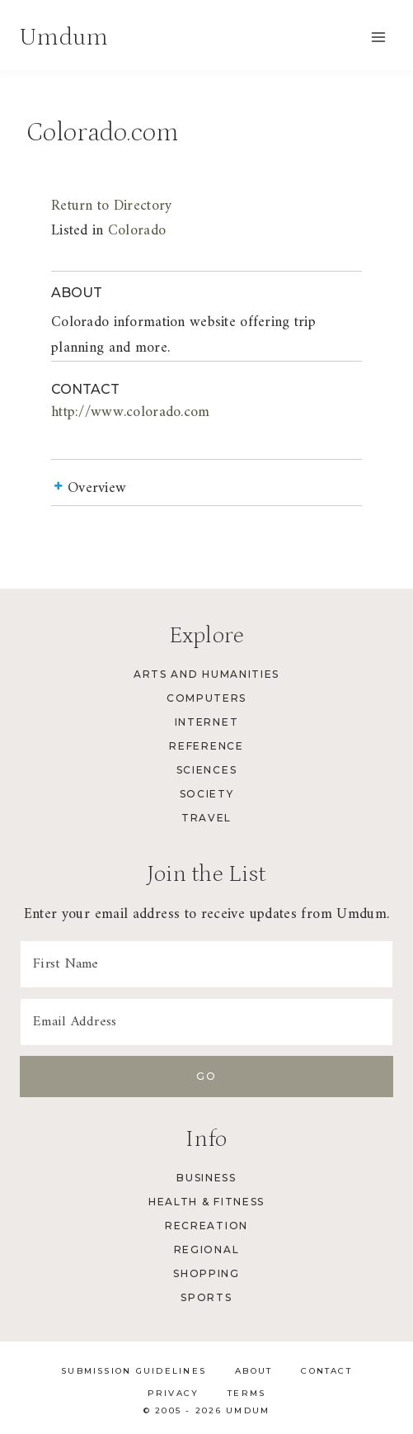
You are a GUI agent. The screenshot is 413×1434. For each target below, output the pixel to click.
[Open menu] (378, 37)
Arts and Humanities (206, 674)
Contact (326, 1370)
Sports (206, 1297)
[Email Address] (206, 1022)
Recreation (206, 1225)
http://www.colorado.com (130, 412)
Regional (206, 1249)
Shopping (206, 1273)
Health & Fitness (206, 1201)
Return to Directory (111, 206)
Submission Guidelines (133, 1370)
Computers (206, 698)
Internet (206, 722)
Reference (206, 746)
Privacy (173, 1393)
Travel (206, 818)
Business (206, 1177)
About (253, 1370)
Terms (246, 1393)
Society (207, 794)
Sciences (206, 770)
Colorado (137, 231)
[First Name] (206, 964)
